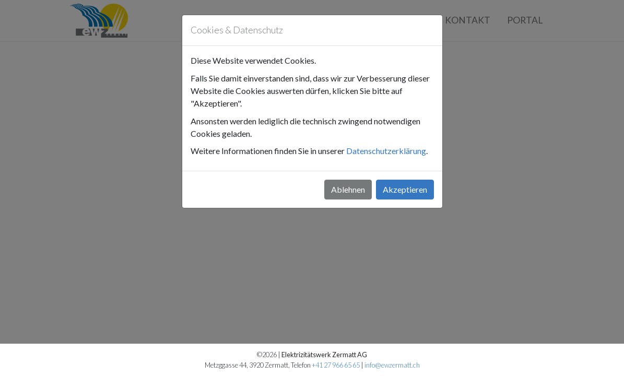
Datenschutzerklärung (386, 151)
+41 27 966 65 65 (336, 365)
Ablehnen (348, 189)
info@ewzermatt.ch (392, 365)
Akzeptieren (405, 189)
